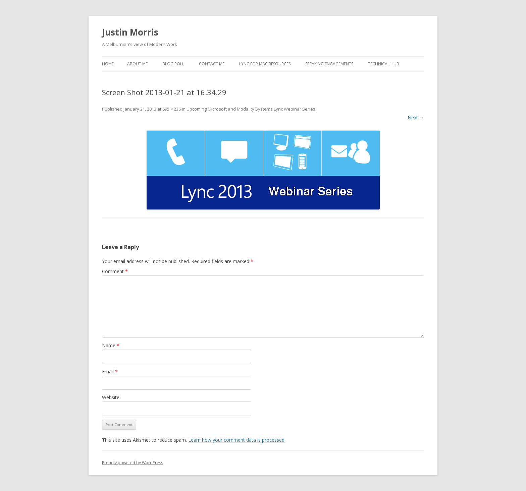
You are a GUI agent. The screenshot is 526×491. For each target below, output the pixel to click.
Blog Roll (173, 64)
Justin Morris (130, 32)
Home (108, 64)
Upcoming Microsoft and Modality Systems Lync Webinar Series (251, 109)
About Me (137, 64)
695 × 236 (171, 109)
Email (110, 371)
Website (110, 397)
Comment (115, 271)
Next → (416, 117)
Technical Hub (383, 64)
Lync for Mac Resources (265, 64)
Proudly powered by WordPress (132, 463)
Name (110, 345)
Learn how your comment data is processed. (236, 440)
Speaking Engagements (329, 64)
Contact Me (211, 64)
